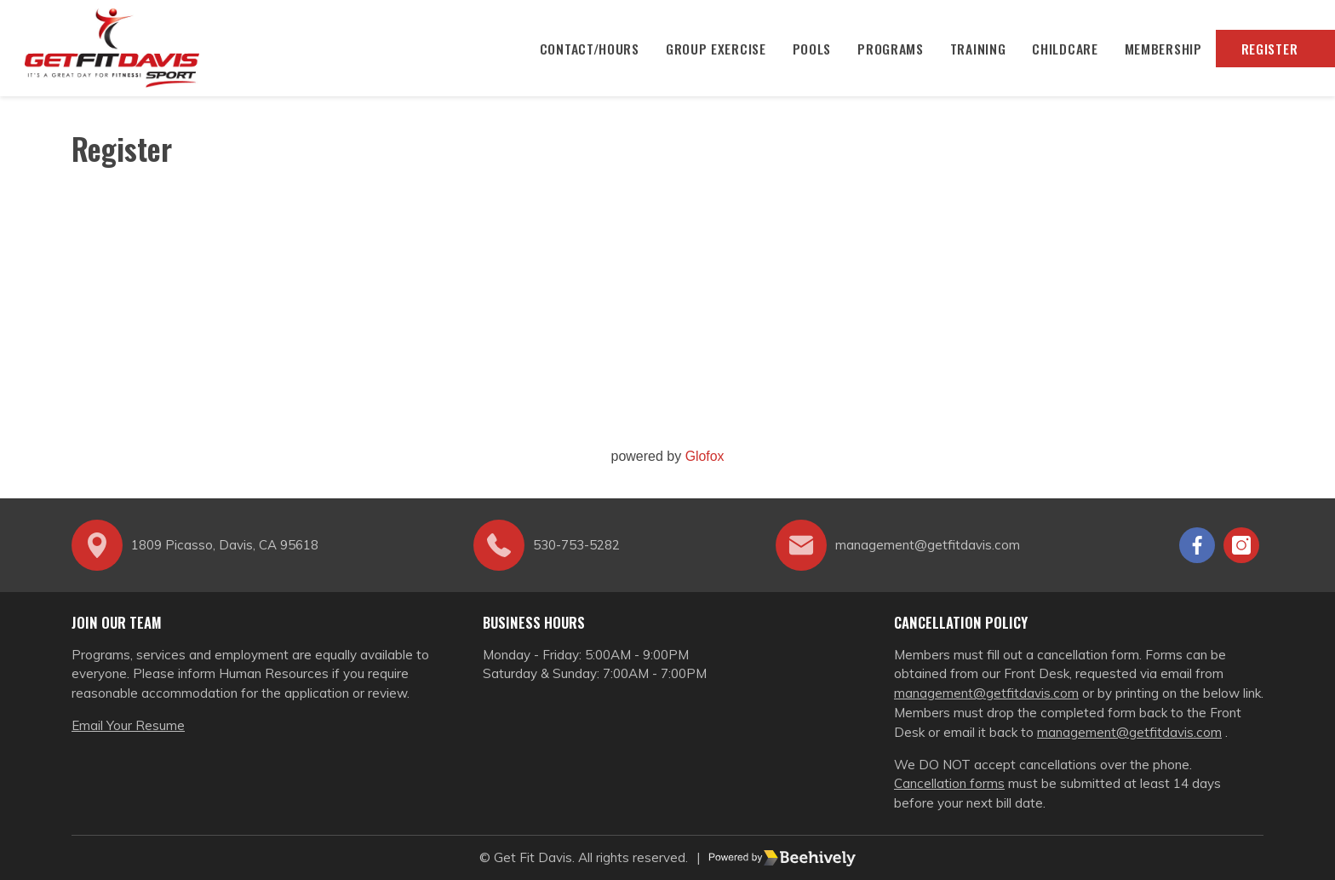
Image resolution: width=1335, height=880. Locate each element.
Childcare (1062, 51)
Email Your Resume (128, 725)
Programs (887, 51)
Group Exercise (711, 51)
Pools (808, 51)
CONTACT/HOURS (583, 51)
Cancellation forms (949, 784)
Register (1268, 51)
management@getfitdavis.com (986, 694)
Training (975, 51)
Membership (1160, 51)
